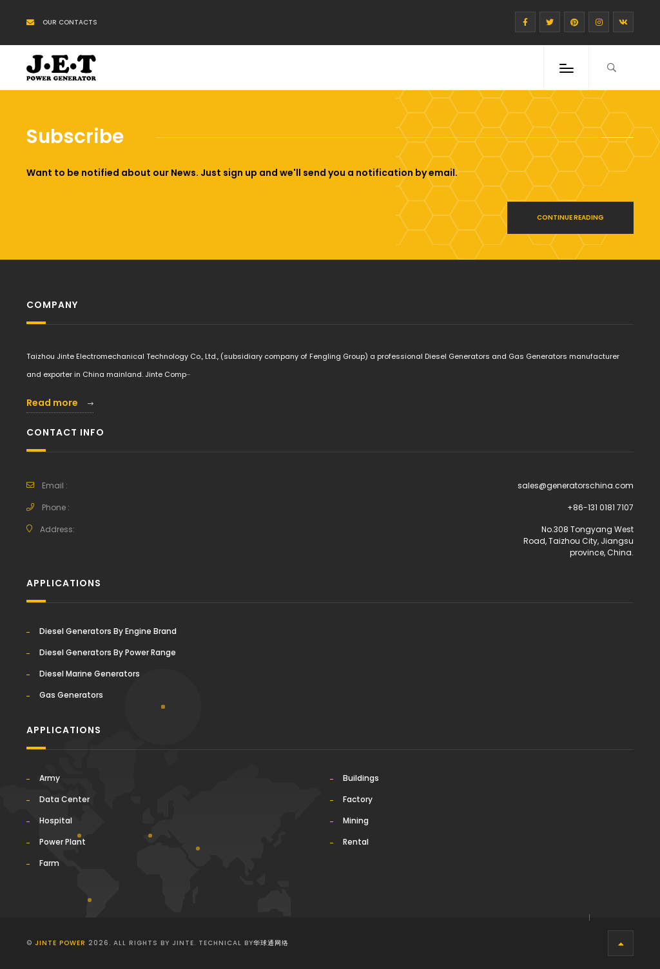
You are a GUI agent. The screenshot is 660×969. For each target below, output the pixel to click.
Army (49, 777)
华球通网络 (271, 943)
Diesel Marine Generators (89, 673)
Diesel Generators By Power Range (107, 652)
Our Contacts (61, 22)
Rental (356, 841)
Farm (49, 863)
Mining (356, 820)
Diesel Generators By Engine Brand (108, 631)
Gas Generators (71, 694)
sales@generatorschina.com (576, 485)
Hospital (55, 820)
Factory (358, 799)
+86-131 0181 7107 (600, 507)
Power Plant (62, 841)
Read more (59, 402)
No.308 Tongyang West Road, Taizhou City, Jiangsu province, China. (578, 541)
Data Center (64, 799)
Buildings (361, 777)
